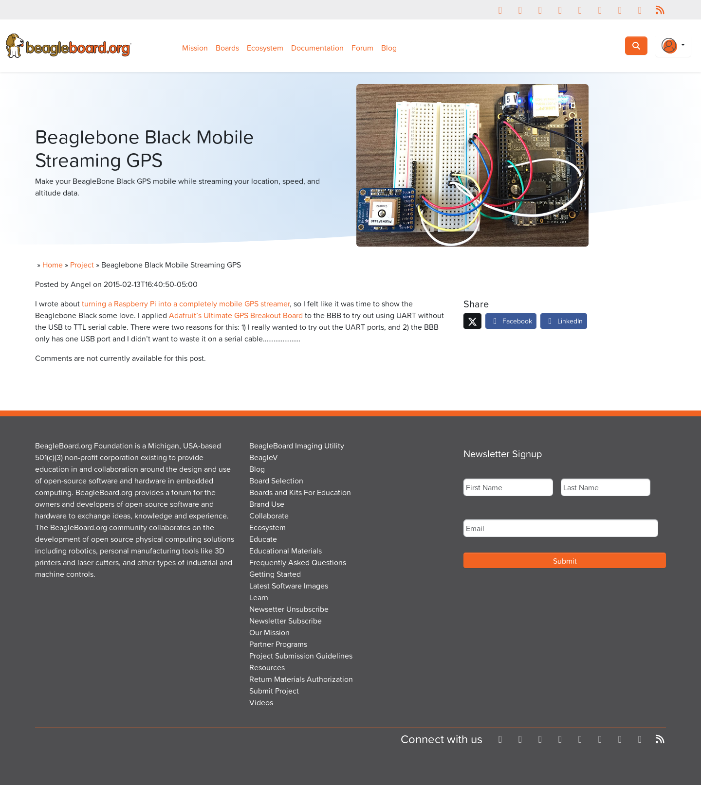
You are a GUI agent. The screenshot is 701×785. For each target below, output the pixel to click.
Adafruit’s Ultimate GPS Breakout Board (236, 315)
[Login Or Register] (673, 46)
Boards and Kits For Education (300, 492)
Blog (389, 47)
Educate (263, 539)
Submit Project (274, 690)
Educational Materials (285, 550)
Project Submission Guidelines (300, 655)
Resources (267, 667)
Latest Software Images (288, 585)
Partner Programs (278, 644)
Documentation (317, 47)
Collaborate (269, 515)
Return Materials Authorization (301, 679)
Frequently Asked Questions (297, 562)
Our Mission (269, 632)
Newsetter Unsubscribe (289, 609)
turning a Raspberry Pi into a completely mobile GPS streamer (186, 303)
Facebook (511, 320)
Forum (362, 47)
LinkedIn (564, 320)
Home (52, 264)
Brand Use (266, 504)
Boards (227, 47)
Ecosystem (265, 47)
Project (82, 264)
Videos (261, 702)
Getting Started (275, 574)
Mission (195, 47)
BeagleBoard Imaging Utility (296, 445)
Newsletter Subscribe (285, 620)
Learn (258, 597)
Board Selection (276, 480)
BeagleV (263, 457)
